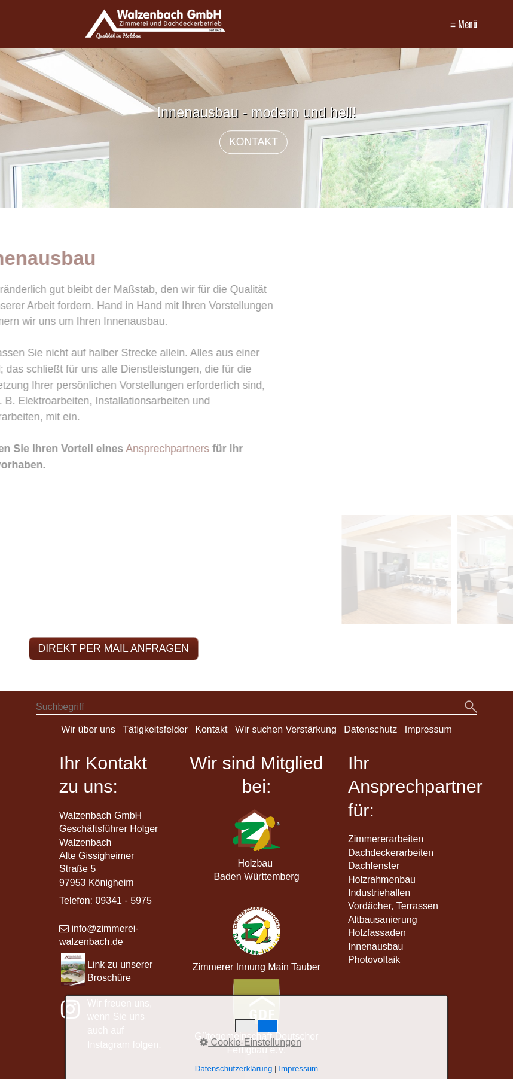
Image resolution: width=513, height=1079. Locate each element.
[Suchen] (471, 707)
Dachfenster (373, 866)
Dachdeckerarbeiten (390, 853)
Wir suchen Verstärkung (286, 729)
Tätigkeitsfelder (155, 729)
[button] (114, 648)
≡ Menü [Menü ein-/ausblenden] (463, 24)
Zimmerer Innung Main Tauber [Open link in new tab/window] (256, 967)
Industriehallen (379, 893)
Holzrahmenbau (382, 879)
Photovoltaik (374, 960)
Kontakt (211, 729)
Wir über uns (88, 729)
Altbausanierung (382, 920)
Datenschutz (370, 729)
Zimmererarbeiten (385, 839)
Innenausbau (376, 946)
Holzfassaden (377, 933)
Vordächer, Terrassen (393, 906)
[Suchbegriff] (256, 708)
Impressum (428, 729)
